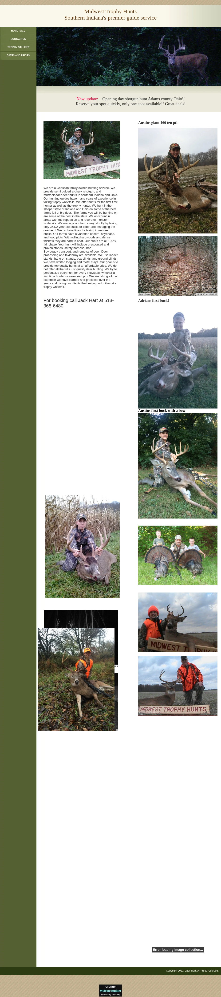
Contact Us (18, 39)
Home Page (18, 30)
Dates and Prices (18, 55)
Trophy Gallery (18, 47)
